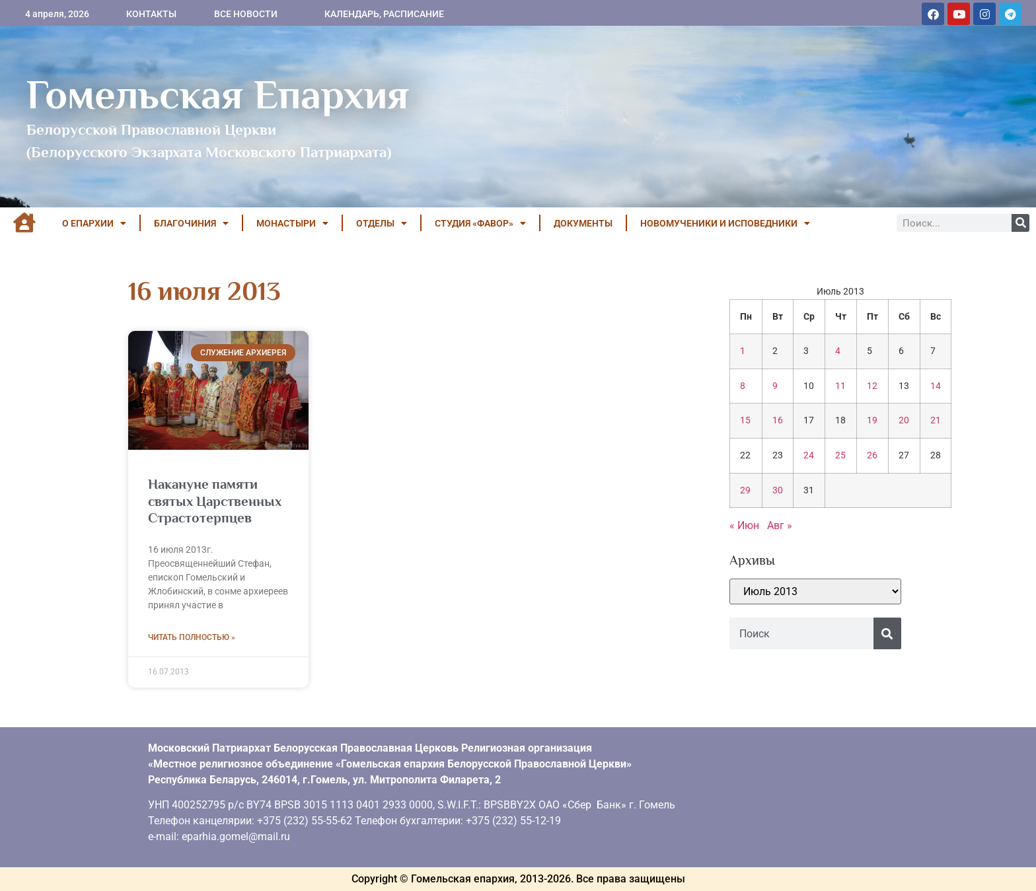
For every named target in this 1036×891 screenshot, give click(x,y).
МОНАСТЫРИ (292, 223)
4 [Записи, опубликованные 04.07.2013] (837, 351)
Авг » (779, 525)
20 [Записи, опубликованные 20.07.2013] (904, 420)
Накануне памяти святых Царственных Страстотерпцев (214, 500)
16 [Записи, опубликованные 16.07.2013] (777, 420)
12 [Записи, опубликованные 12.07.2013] (872, 386)
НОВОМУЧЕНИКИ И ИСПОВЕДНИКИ (725, 223)
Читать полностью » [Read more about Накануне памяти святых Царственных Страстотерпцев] (191, 637)
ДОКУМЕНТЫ (583, 223)
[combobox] (801, 633)
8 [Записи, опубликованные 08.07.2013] (742, 386)
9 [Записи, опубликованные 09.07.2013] (775, 386)
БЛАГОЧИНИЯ (191, 223)
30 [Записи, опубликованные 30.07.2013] (777, 490)
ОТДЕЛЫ (381, 223)
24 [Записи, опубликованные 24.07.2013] (808, 455)
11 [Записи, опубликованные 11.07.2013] (840, 386)
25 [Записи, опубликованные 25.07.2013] (840, 455)
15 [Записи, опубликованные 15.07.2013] (745, 420)
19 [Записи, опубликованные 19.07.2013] (872, 420)
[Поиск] (1020, 223)
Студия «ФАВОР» (480, 223)
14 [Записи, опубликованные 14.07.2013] (935, 386)
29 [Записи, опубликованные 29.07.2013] (745, 490)
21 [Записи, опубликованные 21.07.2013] (935, 420)
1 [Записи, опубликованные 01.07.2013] (742, 351)
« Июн (744, 525)
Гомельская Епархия (217, 94)
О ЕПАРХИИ (94, 223)
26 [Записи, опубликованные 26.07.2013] (872, 455)
